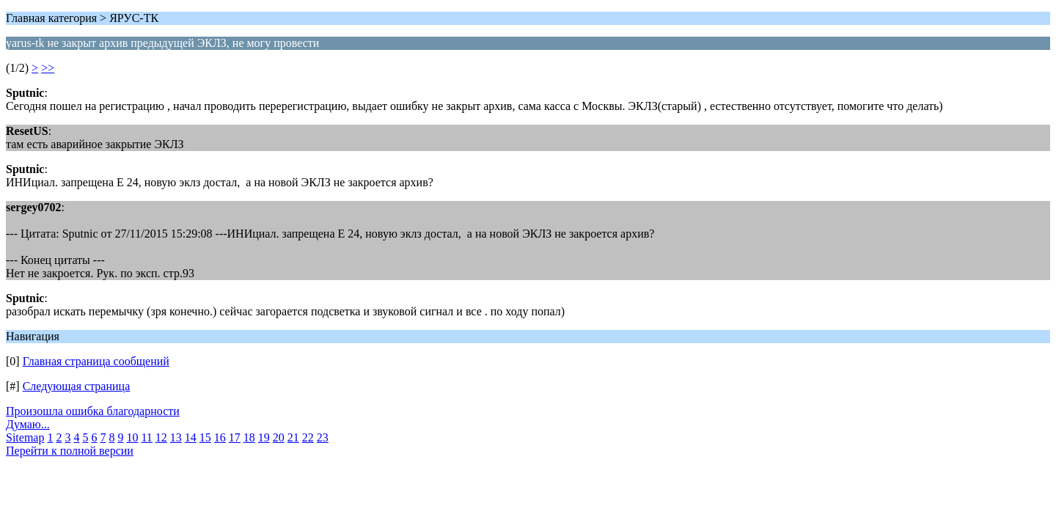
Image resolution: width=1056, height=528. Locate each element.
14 (191, 437)
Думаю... (28, 424)
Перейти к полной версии (69, 450)
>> (47, 68)
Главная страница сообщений (96, 361)
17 (235, 437)
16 (220, 437)
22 (308, 437)
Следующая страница (77, 386)
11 (146, 437)
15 (205, 437)
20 (279, 437)
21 (293, 437)
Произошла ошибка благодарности (93, 411)
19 (264, 437)
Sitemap (25, 437)
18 (249, 437)
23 (323, 437)
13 (176, 437)
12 (161, 437)
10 (132, 437)
